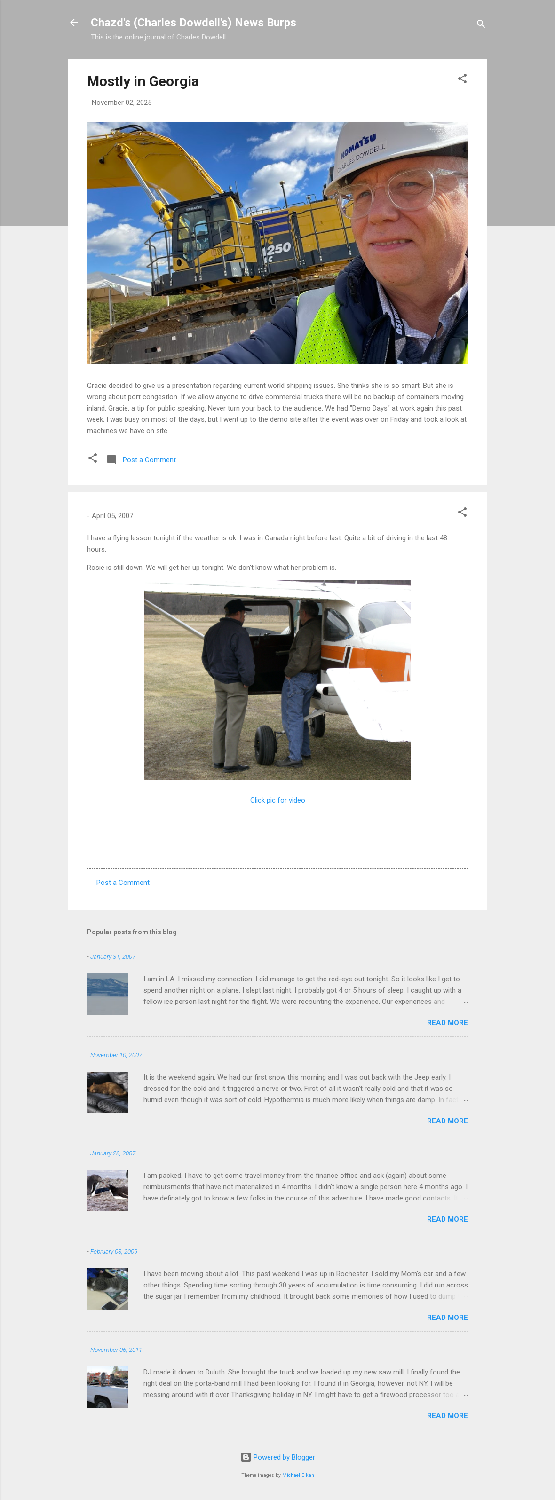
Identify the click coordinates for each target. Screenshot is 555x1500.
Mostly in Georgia (143, 81)
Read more (447, 1022)
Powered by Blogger (277, 1457)
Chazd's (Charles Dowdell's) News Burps (193, 22)
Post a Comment (123, 882)
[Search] (481, 25)
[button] (462, 80)
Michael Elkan (298, 1475)
